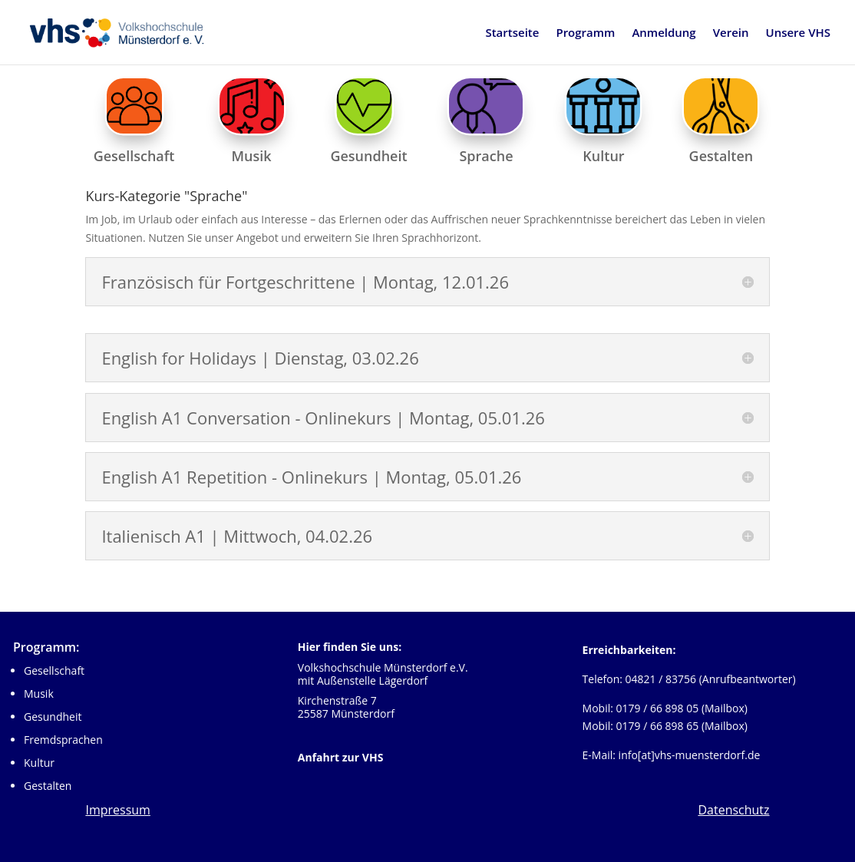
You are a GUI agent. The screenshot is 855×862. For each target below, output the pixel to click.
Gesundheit (52, 716)
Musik (39, 693)
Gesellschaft (54, 670)
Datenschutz (733, 809)
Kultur (39, 762)
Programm (585, 33)
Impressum (117, 809)
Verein (731, 33)
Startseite (512, 33)
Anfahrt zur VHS (341, 757)
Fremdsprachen (63, 739)
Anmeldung (663, 33)
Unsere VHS (798, 33)
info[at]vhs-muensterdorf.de (690, 755)
